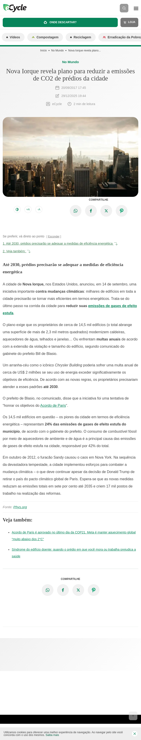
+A (28, 209)
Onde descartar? (60, 22)
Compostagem (45, 37)
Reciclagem (80, 37)
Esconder (54, 236)
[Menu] (136, 8)
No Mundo (57, 50)
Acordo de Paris (53, 405)
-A (38, 209)
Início (43, 50)
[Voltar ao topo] (133, 716)
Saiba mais (52, 735)
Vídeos (13, 37)
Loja (129, 22)
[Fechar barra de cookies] (134, 733)
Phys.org (20, 507)
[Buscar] (124, 8)
